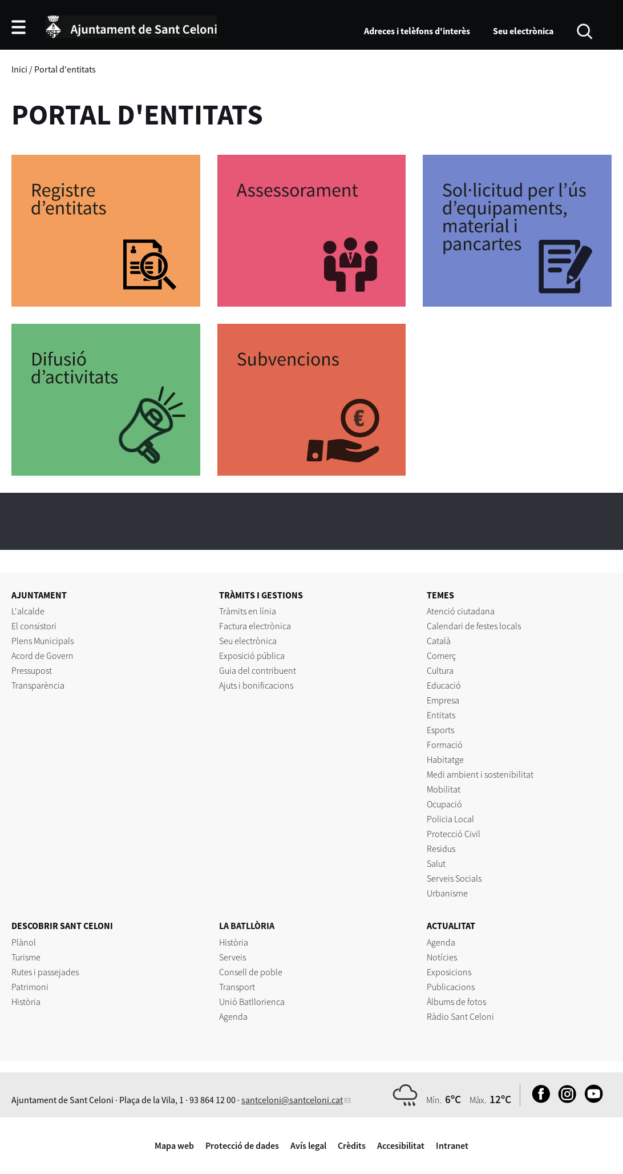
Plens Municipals (42, 640)
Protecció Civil (453, 833)
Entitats (441, 715)
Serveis (232, 957)
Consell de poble (250, 972)
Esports (440, 729)
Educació (444, 685)
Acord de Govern (42, 655)
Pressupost (31, 670)
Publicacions (451, 986)
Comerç (441, 655)
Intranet (452, 1145)
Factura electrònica (255, 626)
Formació (445, 744)
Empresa (443, 700)
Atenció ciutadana (461, 611)
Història (26, 1001)
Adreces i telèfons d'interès (417, 31)
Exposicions (449, 972)
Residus (441, 848)
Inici (19, 69)
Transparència (37, 685)
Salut (436, 863)
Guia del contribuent (257, 670)
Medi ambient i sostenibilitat (480, 774)
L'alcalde (27, 611)
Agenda (233, 1016)
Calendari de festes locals (474, 626)
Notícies (442, 957)
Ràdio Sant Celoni (460, 1016)
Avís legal (308, 1145)
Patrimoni (29, 986)
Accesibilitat (400, 1145)
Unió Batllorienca (252, 1001)
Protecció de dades (242, 1145)
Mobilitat (443, 789)
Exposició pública (252, 655)
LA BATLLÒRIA (246, 925)
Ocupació (444, 804)
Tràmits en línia (247, 611)
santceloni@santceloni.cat (292, 1099)
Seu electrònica (523, 31)
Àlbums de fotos (456, 1001)
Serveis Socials (454, 878)
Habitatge (445, 759)
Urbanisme (447, 893)
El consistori (33, 626)
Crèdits (352, 1145)
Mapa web (174, 1145)
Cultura (440, 670)
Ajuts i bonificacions (256, 685)
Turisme (26, 957)
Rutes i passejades (45, 972)
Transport (237, 986)
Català (439, 640)
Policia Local (450, 819)
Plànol (23, 942)
